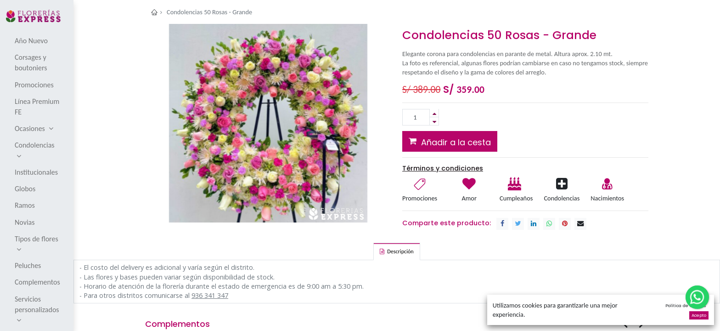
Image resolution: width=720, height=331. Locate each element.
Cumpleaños (515, 198)
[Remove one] (434, 121)
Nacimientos (607, 198)
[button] (449, 141)
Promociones (419, 198)
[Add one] (434, 113)
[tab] (396, 251)
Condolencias (561, 198)
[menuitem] (37, 40)
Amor (469, 198)
